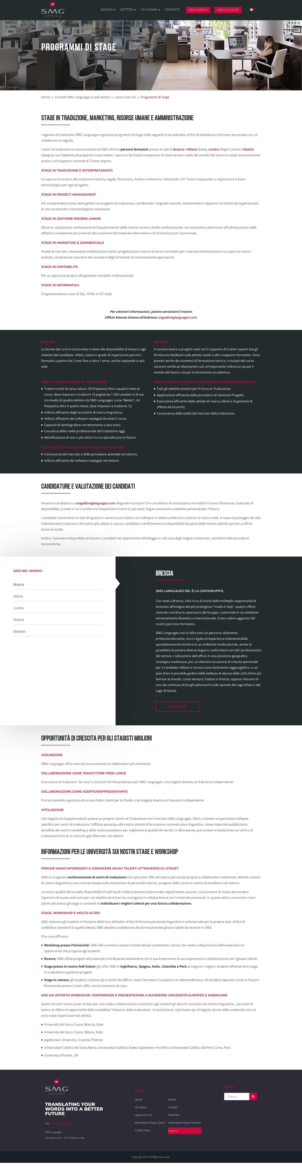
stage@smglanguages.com (177, 317)
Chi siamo (149, 10)
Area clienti (228, 10)
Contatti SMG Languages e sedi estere (82, 97)
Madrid (248, 149)
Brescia (179, 149)
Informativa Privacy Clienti (150, 1122)
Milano (192, 149)
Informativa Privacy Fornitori (184, 1122)
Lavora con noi (125, 97)
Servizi (107, 10)
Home (45, 97)
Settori (126, 10)
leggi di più (177, 706)
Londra (213, 149)
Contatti (172, 10)
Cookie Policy (142, 1130)
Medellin (19, 631)
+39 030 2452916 (60, 1123)
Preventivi (198, 10)
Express (173, 1131)
